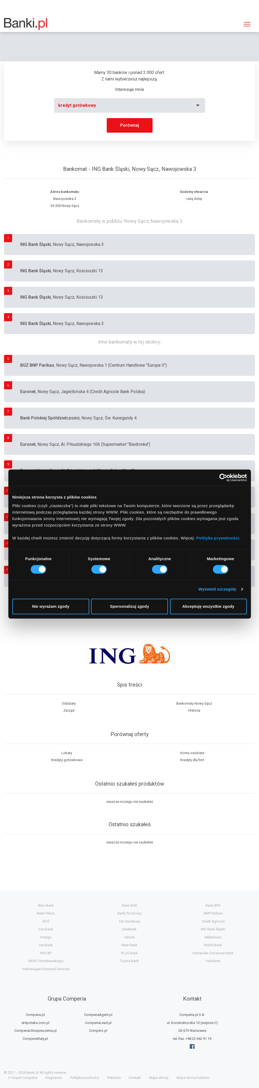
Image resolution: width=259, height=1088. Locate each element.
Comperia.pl (35, 1015)
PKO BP (45, 953)
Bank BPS (213, 905)
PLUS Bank (129, 953)
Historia (194, 710)
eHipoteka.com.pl (35, 1023)
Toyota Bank (129, 961)
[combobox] (129, 105)
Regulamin (54, 1078)
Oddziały (69, 703)
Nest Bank (129, 945)
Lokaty (66, 753)
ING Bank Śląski (213, 929)
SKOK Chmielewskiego (46, 961)
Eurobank (46, 929)
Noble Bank (213, 945)
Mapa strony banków (193, 1078)
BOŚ (46, 921)
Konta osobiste (192, 753)
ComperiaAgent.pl (98, 1015)
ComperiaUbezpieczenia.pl (35, 1031)
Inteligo (46, 937)
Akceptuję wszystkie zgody (208, 606)
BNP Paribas (213, 913)
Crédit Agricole (213, 921)
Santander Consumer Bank (213, 953)
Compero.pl (98, 1031)
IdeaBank (129, 929)
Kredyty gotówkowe (66, 760)
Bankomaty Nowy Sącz (194, 703)
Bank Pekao (46, 913)
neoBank (46, 945)
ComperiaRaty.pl (35, 1039)
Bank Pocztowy (129, 913)
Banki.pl (32, 1073)
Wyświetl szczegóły (217, 589)
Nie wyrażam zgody (50, 606)
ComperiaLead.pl (98, 1023)
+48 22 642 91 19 (198, 1039)
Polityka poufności (84, 1078)
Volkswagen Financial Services (46, 969)
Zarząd (68, 710)
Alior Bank (46, 905)
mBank (129, 937)
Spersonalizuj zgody (129, 606)
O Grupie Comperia (22, 1078)
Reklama (114, 1078)
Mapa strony (158, 1078)
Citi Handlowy (129, 921)
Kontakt (135, 1078)
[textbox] (129, 105)
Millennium (213, 937)
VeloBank (213, 961)
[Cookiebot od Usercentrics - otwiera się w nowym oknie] (223, 478)
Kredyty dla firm (192, 760)
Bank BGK (129, 905)
